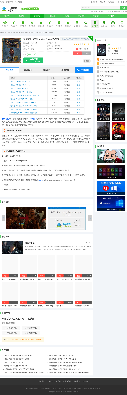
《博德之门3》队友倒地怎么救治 (13, 362)
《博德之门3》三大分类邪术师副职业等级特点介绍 (65, 362)
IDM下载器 (110, 11)
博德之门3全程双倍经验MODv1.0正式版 (23, 106)
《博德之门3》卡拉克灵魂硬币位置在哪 (16, 359)
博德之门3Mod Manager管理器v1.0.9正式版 (24, 95)
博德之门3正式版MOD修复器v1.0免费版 (23, 109)
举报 (86, 61)
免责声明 (68, 381)
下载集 (10, 32)
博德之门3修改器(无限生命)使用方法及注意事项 (18, 369)
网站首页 (41, 381)
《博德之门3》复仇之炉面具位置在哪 (15, 366)
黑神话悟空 (93, 11)
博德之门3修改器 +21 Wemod (20, 85)
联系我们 (59, 381)
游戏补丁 (25, 32)
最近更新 (94, 2)
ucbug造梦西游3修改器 (120, 11)
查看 (78, 81)
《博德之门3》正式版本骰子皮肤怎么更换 (62, 359)
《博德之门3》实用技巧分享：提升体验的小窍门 (64, 369)
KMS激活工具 (102, 11)
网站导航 (111, 2)
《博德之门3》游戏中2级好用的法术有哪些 (62, 366)
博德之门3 (31, 54)
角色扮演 (33, 119)
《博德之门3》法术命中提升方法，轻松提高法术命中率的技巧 (68, 372)
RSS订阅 (85, 381)
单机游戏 (17, 32)
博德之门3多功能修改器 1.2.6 (20, 81)
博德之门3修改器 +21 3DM (19, 88)
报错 (15, 339)
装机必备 (103, 2)
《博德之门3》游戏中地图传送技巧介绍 (61, 355)
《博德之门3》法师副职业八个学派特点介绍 (17, 355)
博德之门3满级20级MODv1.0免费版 (22, 99)
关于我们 (50, 381)
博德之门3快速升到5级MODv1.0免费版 (23, 102)
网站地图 (77, 381)
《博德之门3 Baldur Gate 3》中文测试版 (23, 113)
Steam (41, 180)
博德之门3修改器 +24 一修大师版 (21, 92)
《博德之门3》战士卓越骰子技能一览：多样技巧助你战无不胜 (23, 372)
